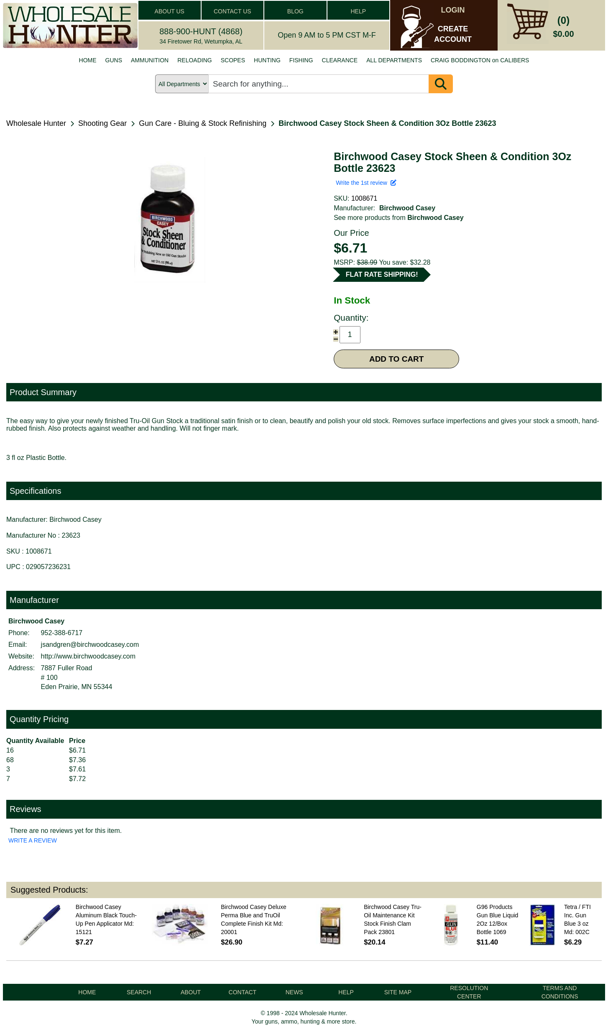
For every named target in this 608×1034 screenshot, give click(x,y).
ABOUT (191, 992)
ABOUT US (169, 11)
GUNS (113, 60)
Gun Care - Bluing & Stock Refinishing (202, 123)
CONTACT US (232, 11)
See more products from (398, 217)
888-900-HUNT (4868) (201, 31)
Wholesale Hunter (36, 123)
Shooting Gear (102, 123)
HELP (358, 11)
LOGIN (453, 10)
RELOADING (194, 60)
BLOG (295, 11)
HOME (88, 60)
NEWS (294, 992)
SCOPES (233, 60)
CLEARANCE (340, 60)
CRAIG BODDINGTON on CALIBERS (480, 60)
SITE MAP (397, 992)
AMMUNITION (150, 60)
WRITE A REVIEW (32, 840)
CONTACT (243, 992)
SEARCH (139, 992)
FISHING (301, 60)
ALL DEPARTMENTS (394, 60)
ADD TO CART (396, 359)
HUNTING (267, 60)
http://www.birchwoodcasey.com (88, 656)
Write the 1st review (366, 182)
